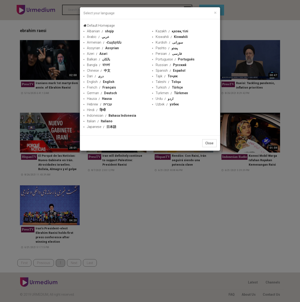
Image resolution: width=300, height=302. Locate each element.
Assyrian (103, 48)
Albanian (100, 31)
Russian (171, 65)
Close (209, 143)
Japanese (101, 127)
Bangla (98, 65)
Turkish (169, 87)
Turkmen (172, 93)
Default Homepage (99, 25)
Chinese (98, 70)
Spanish (170, 70)
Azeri (97, 54)
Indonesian (111, 115)
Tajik (167, 76)
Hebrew (99, 104)
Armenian (104, 42)
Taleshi (168, 82)
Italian (99, 121)
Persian (169, 54)
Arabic (98, 37)
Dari (95, 76)
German (102, 93)
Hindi (96, 110)
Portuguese (175, 59)
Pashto (167, 48)
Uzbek (167, 104)
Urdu (164, 99)
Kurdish (169, 42)
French (101, 87)
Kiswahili (172, 37)
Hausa (99, 99)
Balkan (98, 59)
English (100, 82)
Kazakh (172, 31)
